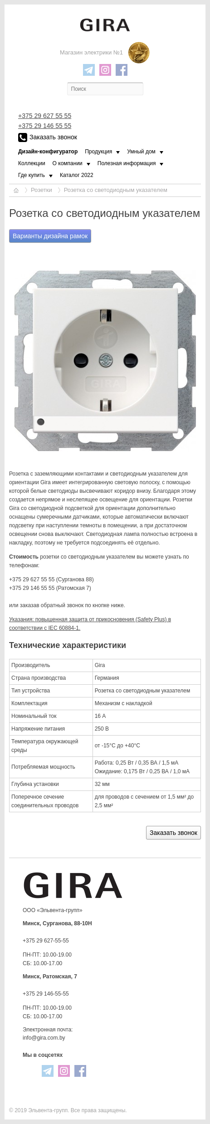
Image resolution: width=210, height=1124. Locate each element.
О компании (68, 163)
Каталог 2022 (76, 175)
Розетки (41, 190)
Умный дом (141, 151)
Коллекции (31, 163)
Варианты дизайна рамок (50, 236)
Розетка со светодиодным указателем (115, 190)
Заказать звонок (47, 137)
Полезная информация (127, 163)
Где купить (31, 175)
